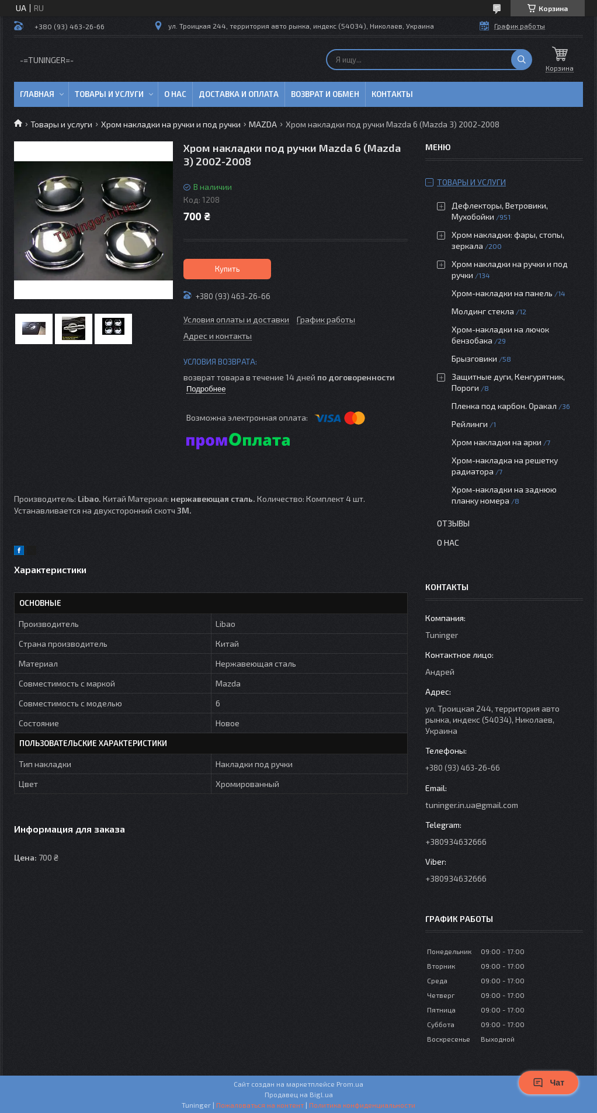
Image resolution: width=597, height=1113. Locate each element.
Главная (37, 94)
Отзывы (453, 523)
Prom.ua (349, 1084)
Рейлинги (470, 424)
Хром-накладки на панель (502, 293)
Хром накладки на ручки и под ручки (171, 124)
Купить (227, 268)
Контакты (392, 94)
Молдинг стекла (483, 311)
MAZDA (263, 124)
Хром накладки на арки (497, 442)
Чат (548, 1082)
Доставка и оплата (239, 94)
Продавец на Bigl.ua (299, 1094)
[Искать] (521, 59)
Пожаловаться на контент (260, 1105)
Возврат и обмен (325, 94)
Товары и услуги (109, 94)
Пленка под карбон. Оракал (504, 406)
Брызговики (474, 358)
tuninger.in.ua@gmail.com (471, 805)
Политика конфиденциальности (362, 1105)
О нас (175, 94)
